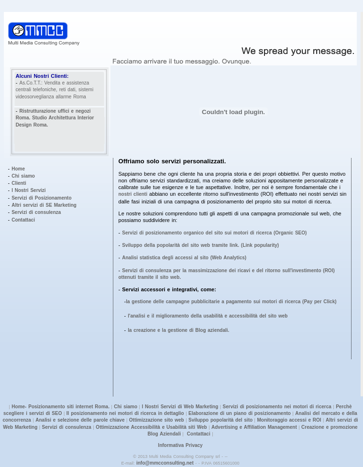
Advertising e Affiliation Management (254, 427)
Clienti (18, 183)
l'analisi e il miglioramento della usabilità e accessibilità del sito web (207, 315)
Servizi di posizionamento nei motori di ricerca (277, 406)
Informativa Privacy (180, 445)
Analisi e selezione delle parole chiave (79, 420)
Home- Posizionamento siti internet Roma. (60, 406)
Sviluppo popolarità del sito (220, 420)
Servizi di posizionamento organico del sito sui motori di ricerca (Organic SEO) (214, 232)
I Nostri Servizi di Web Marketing (180, 406)
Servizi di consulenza (36, 212)
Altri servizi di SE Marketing (44, 205)
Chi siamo (23, 176)
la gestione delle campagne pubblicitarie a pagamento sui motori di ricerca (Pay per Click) (231, 301)
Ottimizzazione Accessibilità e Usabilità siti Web (150, 427)
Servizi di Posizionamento (41, 198)
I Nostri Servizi (28, 190)
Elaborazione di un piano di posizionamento (239, 413)
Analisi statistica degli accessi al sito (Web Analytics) (184, 257)
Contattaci (23, 220)
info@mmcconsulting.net (165, 463)
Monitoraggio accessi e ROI (289, 420)
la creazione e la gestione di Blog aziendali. (178, 330)
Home (18, 168)
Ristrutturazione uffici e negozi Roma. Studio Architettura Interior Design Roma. (55, 117)
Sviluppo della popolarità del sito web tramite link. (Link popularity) (200, 245)
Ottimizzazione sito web (156, 420)
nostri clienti (133, 194)
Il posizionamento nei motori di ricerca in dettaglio (125, 413)
